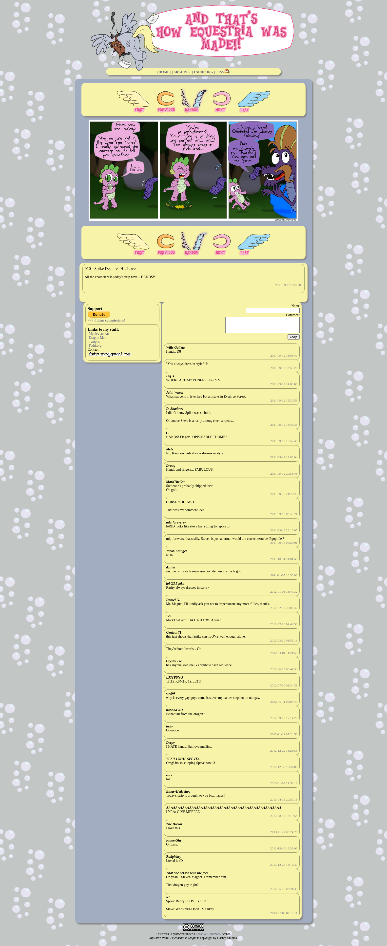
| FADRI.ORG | (203, 72)
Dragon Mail (98, 338)
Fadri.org (95, 345)
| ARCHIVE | (182, 72)
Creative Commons (208, 937)
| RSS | (223, 72)
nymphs (94, 341)
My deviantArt (99, 334)
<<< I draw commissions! (106, 320)
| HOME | (164, 72)
